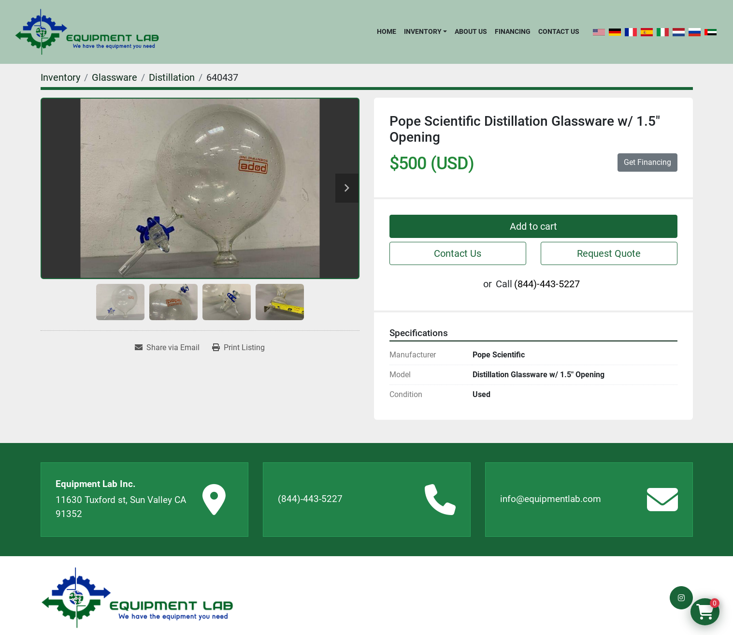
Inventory (423, 31)
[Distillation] (172, 77)
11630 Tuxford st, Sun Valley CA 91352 (121, 506)
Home (386, 31)
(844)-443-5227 (547, 284)
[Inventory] (60, 77)
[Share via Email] (167, 348)
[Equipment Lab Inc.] (137, 598)
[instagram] (681, 597)
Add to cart (533, 226)
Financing (513, 31)
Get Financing (647, 162)
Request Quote (609, 253)
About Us (471, 31)
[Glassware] (114, 77)
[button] (425, 31)
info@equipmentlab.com (550, 498)
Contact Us (558, 31)
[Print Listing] (238, 348)
